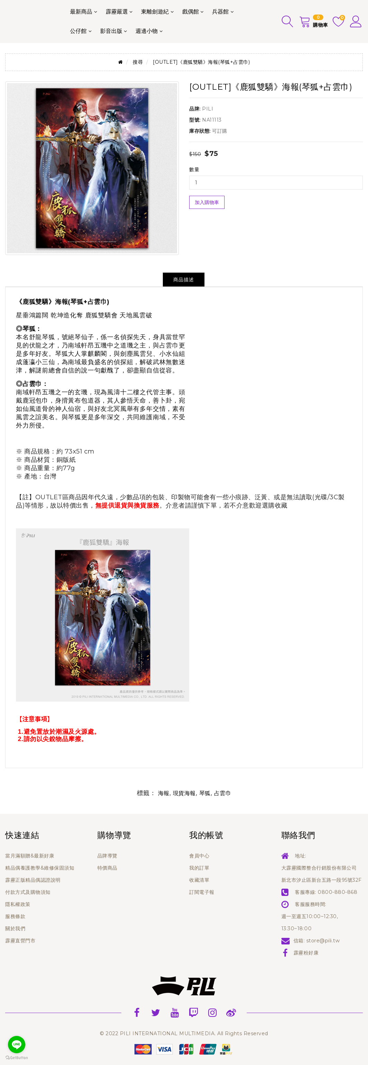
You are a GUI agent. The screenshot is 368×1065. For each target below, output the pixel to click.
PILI (207, 109)
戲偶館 (190, 11)
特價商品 (107, 868)
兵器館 (220, 11)
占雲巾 (222, 793)
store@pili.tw (323, 941)
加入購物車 (207, 202)
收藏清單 (199, 880)
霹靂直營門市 (20, 941)
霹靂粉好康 (306, 953)
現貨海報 (184, 793)
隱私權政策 (17, 904)
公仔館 (78, 31)
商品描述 (183, 279)
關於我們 (15, 928)
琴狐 (205, 793)
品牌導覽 (107, 856)
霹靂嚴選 (117, 11)
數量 (194, 169)
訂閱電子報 (201, 892)
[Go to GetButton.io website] (17, 1058)
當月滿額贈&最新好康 (29, 856)
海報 (163, 793)
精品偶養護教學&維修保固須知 (39, 868)
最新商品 (81, 11)
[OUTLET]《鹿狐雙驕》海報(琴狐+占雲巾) (201, 62)
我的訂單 (199, 868)
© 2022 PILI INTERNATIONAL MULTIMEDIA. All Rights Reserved (184, 1033)
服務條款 (15, 916)
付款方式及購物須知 (28, 892)
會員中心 (199, 856)
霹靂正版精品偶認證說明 (33, 880)
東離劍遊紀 (155, 11)
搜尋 (138, 62)
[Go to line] (16, 1044)
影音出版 (111, 31)
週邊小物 (146, 31)
